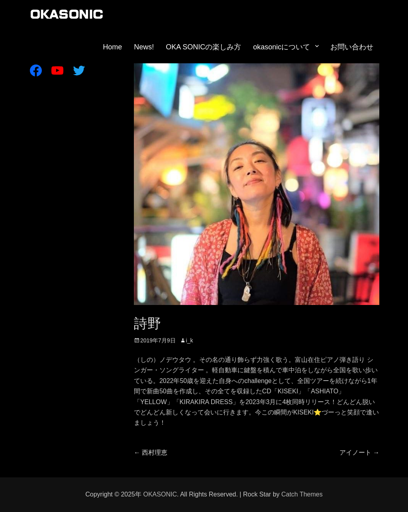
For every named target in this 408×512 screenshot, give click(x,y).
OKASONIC (160, 494)
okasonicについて (281, 47)
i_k (189, 340)
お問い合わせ (351, 47)
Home (112, 47)
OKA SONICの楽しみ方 (203, 47)
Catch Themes (302, 494)
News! (144, 47)
